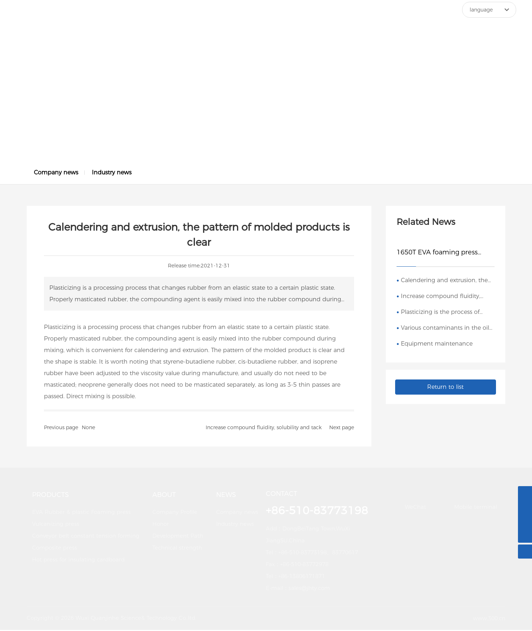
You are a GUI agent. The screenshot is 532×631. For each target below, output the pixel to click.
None (88, 429)
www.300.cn (489, 619)
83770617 (345, 553)
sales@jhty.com (309, 589)
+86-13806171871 (301, 577)
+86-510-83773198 (302, 553)
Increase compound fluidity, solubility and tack (264, 429)
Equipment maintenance (437, 345)
